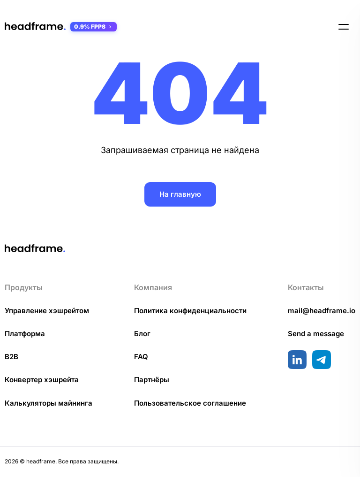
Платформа (25, 333)
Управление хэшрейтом (47, 310)
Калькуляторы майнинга (48, 403)
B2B (11, 356)
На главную (180, 194)
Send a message (316, 333)
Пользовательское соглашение (190, 403)
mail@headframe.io (321, 310)
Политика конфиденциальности (190, 310)
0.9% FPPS (93, 26)
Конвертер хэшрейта (42, 379)
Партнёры (151, 379)
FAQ (141, 356)
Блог (142, 333)
